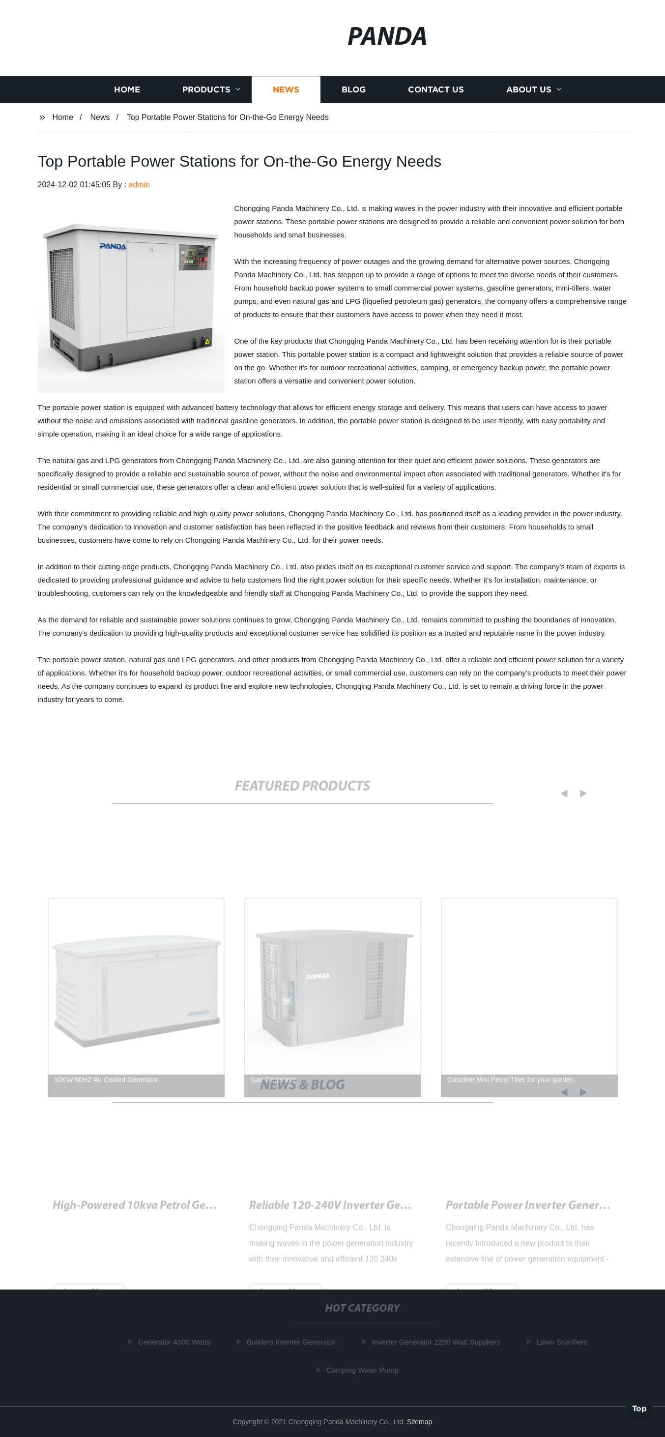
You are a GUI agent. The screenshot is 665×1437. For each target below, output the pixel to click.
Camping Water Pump (364, 1370)
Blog (354, 94)
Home (127, 94)
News (286, 94)
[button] (559, 793)
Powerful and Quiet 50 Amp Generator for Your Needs (185, 1211)
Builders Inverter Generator (293, 1342)
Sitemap (419, 1422)
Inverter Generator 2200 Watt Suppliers (438, 1342)
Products (206, 94)
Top (639, 1407)
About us (528, 94)
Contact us (436, 94)
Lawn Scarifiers (564, 1342)
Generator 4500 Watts (176, 1342)
